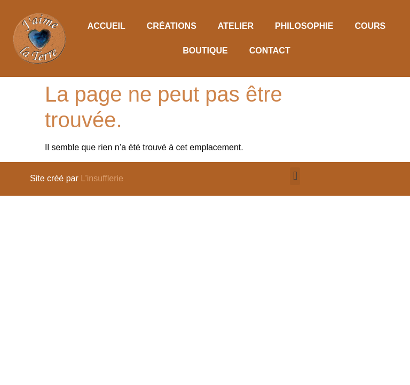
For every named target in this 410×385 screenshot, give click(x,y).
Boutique (205, 50)
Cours (369, 25)
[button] (295, 176)
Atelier (236, 25)
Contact (269, 50)
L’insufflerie (102, 178)
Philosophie (304, 25)
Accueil (106, 25)
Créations (171, 25)
